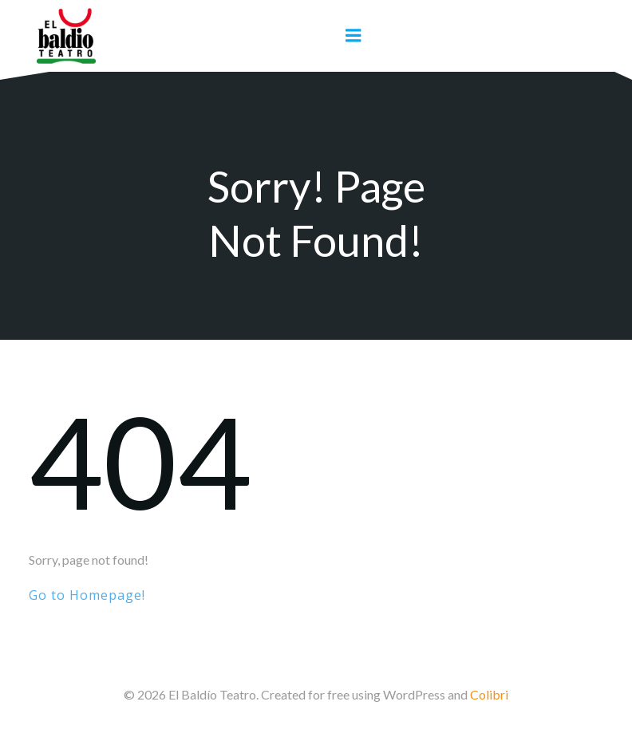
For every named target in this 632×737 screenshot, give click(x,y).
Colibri (489, 694)
